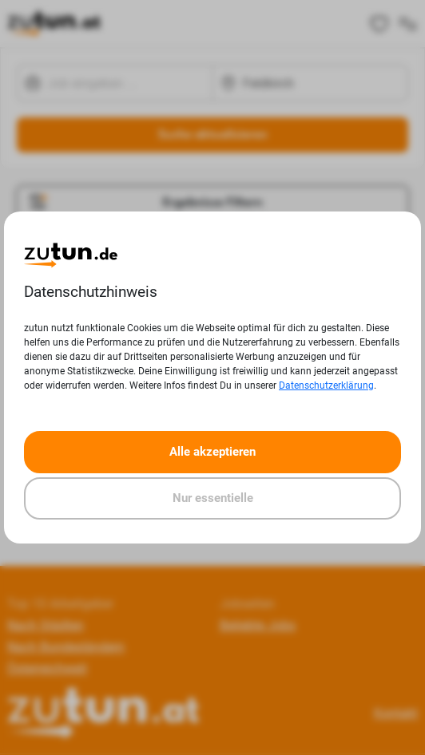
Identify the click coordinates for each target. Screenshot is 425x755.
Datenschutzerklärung (326, 385)
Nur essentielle (213, 498)
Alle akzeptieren (212, 452)
